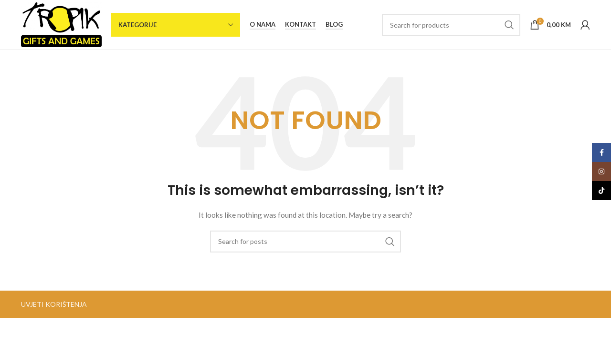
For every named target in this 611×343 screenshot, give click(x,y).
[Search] (451, 25)
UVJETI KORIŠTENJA (54, 304)
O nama (262, 24)
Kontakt (300, 24)
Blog (334, 24)
